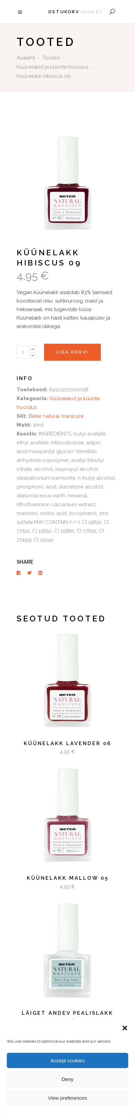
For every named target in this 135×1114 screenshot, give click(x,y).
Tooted (51, 58)
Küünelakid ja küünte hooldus (52, 67)
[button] (124, 1028)
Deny (67, 1079)
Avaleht (26, 58)
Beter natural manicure (55, 416)
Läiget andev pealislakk (67, 1013)
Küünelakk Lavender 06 (67, 743)
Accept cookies (68, 1060)
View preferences (67, 1098)
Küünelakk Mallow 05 (68, 878)
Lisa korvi (72, 352)
